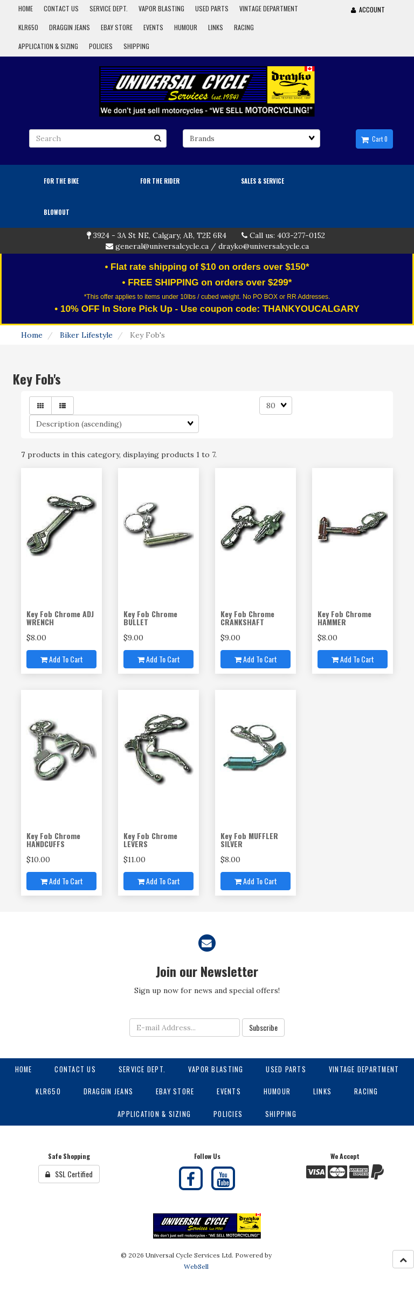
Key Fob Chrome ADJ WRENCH (60, 617)
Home (32, 335)
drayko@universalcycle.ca (263, 246)
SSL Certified (69, 1173)
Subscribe (263, 1027)
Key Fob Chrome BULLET (150, 617)
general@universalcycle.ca (162, 246)
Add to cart (61, 659)
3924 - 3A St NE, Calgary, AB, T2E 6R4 (159, 235)
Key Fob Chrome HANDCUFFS (53, 839)
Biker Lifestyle (86, 335)
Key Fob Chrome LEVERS (150, 839)
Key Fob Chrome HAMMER (344, 617)
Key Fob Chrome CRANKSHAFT (247, 617)
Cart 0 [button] (374, 139)
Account (368, 9)
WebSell (196, 1266)
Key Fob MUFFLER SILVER (249, 839)
